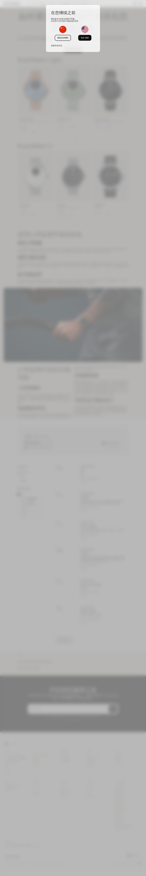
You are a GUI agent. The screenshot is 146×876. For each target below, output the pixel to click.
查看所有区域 (56, 46)
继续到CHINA (62, 38)
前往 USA (85, 38)
